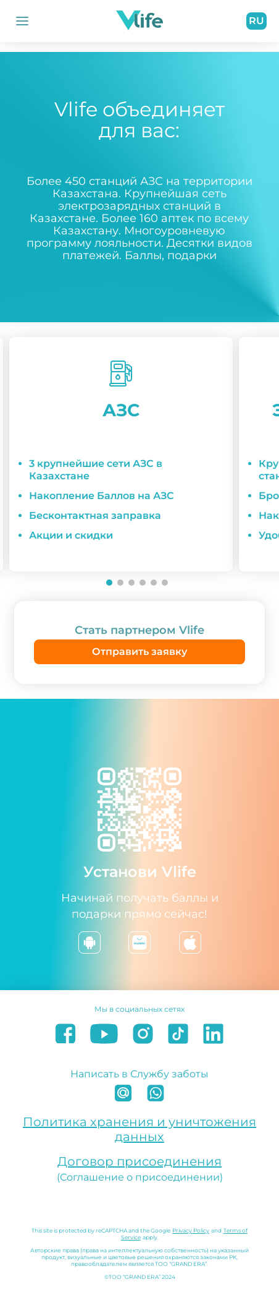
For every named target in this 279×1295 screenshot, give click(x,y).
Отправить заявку (139, 651)
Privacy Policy (190, 1230)
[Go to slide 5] (154, 582)
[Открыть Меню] (22, 21)
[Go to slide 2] (120, 582)
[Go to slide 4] (143, 582)
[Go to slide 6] (165, 582)
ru (256, 21)
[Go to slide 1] (109, 582)
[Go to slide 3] (131, 582)
